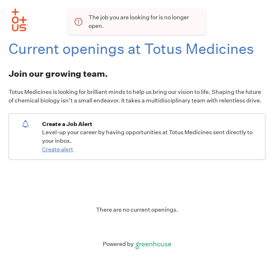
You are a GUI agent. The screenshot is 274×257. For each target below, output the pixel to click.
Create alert (57, 149)
